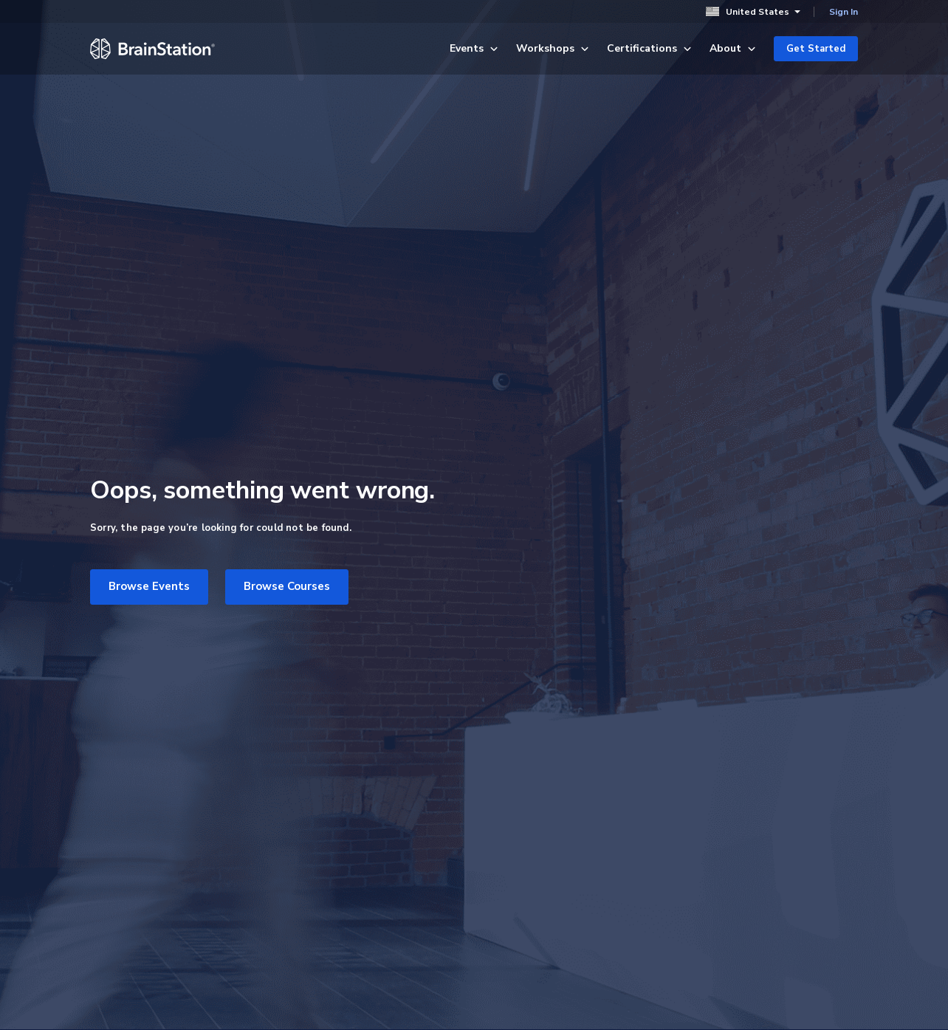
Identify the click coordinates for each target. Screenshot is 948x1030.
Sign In (843, 12)
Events (474, 48)
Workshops (552, 48)
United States (753, 11)
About (733, 48)
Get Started (815, 48)
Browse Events (149, 586)
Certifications (649, 48)
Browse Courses (287, 586)
